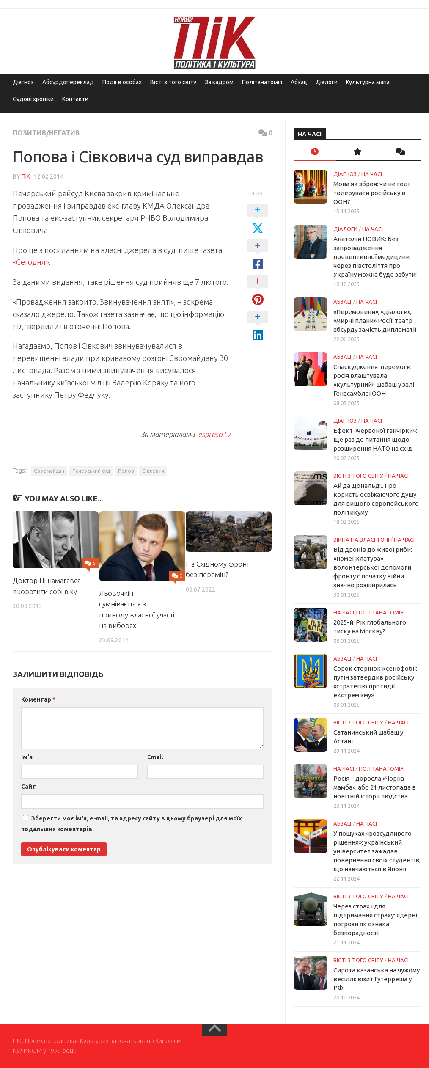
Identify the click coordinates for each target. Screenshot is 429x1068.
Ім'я (27, 757)
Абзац (299, 82)
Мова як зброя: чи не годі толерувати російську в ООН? (371, 192)
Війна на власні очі (361, 539)
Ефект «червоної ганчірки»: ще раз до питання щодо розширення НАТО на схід (375, 439)
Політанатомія (262, 82)
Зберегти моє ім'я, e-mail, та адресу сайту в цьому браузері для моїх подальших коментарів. (131, 823)
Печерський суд (91, 470)
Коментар (38, 699)
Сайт (28, 786)
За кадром (219, 82)
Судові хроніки (33, 99)
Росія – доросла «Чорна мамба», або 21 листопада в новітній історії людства (374, 787)
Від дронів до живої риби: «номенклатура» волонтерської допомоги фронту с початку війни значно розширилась (372, 567)
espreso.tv (213, 434)
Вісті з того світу (173, 82)
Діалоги (327, 82)
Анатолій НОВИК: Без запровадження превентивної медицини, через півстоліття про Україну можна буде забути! (375, 256)
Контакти (75, 99)
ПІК (26, 176)
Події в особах (122, 82)
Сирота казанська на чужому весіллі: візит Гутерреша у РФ (376, 978)
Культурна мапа (368, 82)
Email (155, 757)
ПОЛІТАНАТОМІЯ (381, 612)
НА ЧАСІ (371, 174)
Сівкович (153, 470)
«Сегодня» (31, 262)
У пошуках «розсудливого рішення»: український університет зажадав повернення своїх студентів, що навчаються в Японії (377, 851)
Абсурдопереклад (68, 82)
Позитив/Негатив (46, 133)
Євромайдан (49, 470)
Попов (126, 470)
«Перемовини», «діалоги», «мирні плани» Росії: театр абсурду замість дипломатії (374, 320)
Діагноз (23, 82)
